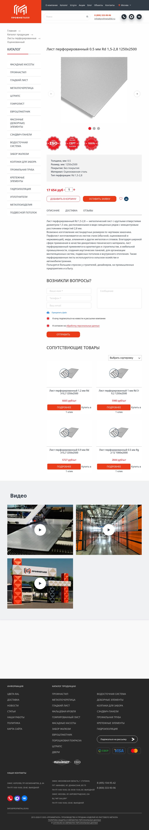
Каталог (64, 5)
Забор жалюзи (19, 154)
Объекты (98, 5)
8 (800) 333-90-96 (102, 15)
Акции (82, 5)
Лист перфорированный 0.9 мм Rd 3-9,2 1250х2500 (69, 451)
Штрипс (15, 95)
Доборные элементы (110, 699)
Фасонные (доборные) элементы (17, 123)
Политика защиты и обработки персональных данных (74, 820)
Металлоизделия (21, 204)
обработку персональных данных (83, 325)
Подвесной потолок (23, 212)
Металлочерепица (21, 88)
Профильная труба (22, 169)
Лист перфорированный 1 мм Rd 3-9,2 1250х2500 (119, 392)
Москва (126, 5)
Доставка (13, 699)
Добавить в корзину (63, 198)
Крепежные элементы (17, 179)
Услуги (73, 5)
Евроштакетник (20, 111)
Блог (89, 5)
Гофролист (17, 103)
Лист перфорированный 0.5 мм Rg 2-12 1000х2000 (119, 451)
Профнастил (18, 72)
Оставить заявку (99, 198)
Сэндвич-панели (21, 134)
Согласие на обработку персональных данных (75, 823)
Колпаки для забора (23, 161)
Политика (13, 723)
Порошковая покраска (66, 740)
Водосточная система (19, 144)
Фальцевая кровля (64, 711)
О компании (52, 5)
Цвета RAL (13, 694)
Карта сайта (14, 728)
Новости (13, 705)
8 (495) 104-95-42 (106, 782)
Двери (56, 752)
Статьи (11, 711)
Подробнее (64, 407)
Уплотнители (19, 196)
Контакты (110, 5)
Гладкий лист (19, 80)
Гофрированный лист (66, 717)
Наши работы (15, 717)
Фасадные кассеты (22, 64)
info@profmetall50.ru (104, 18)
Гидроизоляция (20, 189)
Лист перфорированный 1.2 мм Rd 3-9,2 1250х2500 (69, 392)
